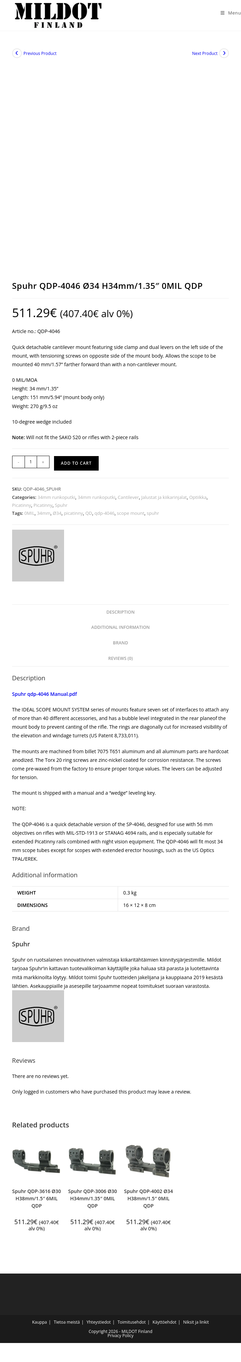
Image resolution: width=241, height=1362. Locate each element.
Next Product (205, 56)
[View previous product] (17, 57)
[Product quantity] (31, 465)
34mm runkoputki (56, 501)
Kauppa (39, 1325)
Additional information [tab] (120, 631)
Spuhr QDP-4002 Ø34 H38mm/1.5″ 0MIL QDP (148, 1201)
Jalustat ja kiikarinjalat (164, 501)
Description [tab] (120, 615)
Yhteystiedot (99, 1325)
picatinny (73, 516)
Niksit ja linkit (196, 1325)
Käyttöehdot (164, 1325)
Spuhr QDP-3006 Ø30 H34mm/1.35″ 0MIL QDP (92, 1201)
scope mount (130, 516)
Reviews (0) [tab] (120, 662)
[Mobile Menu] (228, 13)
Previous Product (40, 56)
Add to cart (76, 467)
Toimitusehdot (131, 1325)
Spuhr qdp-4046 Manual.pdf (44, 697)
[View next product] (224, 57)
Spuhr (61, 508)
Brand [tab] (120, 646)
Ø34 (57, 516)
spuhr (153, 516)
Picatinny (21, 508)
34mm (44, 516)
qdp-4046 (105, 516)
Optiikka (197, 501)
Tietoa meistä (67, 1325)
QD (88, 516)
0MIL (29, 516)
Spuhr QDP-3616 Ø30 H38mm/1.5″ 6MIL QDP (36, 1201)
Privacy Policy (121, 1339)
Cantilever (128, 501)
